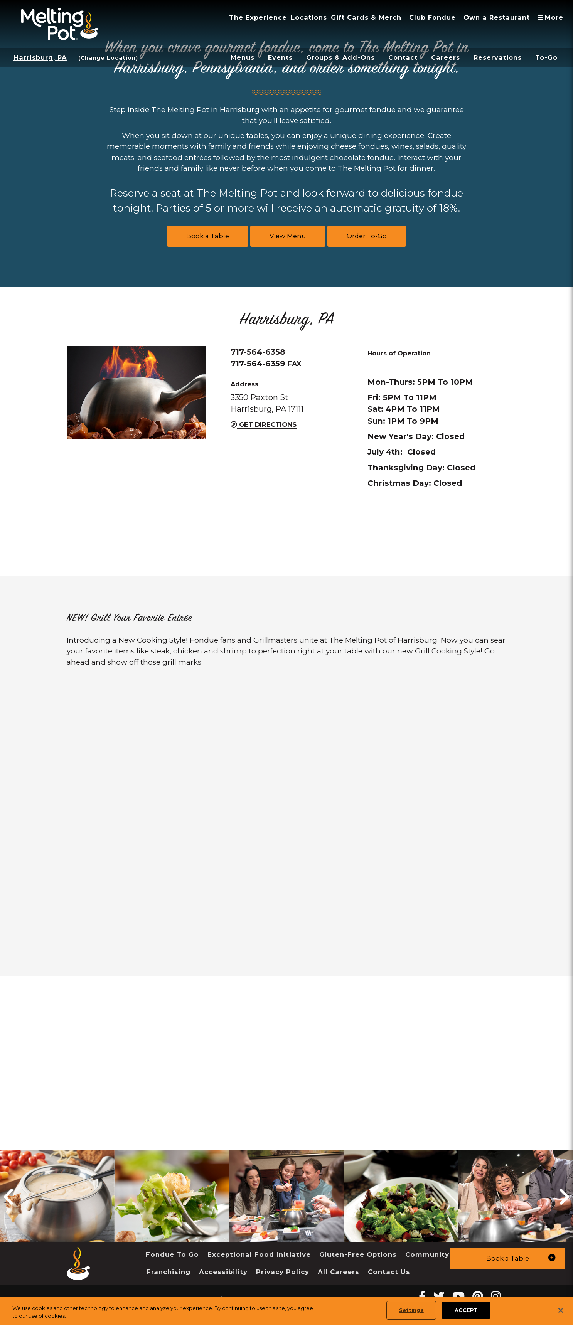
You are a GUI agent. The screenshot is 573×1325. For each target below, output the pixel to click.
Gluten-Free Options (358, 1254)
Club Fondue (432, 17)
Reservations (498, 57)
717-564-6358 (258, 352)
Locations (309, 17)
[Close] (560, 1310)
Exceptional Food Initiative (259, 1254)
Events (280, 57)
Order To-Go (367, 236)
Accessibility (223, 1272)
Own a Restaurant (496, 17)
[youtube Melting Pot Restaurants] (458, 1296)
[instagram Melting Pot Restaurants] (496, 1296)
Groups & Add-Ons (340, 57)
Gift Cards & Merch (366, 17)
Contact (403, 57)
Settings (411, 1310)
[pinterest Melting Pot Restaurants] (477, 1296)
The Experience (258, 17)
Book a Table (207, 236)
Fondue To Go (172, 1254)
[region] (286, 1311)
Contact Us (389, 1272)
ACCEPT (466, 1310)
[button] (507, 1258)
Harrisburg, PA (40, 57)
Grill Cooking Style (447, 651)
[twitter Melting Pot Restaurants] (439, 1296)
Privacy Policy (282, 1272)
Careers (445, 57)
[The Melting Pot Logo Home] (59, 24)
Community (427, 1254)
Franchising (168, 1272)
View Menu (288, 236)
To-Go (546, 57)
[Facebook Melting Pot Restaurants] (422, 1296)
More (552, 17)
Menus (242, 57)
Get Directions (264, 424)
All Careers (338, 1272)
